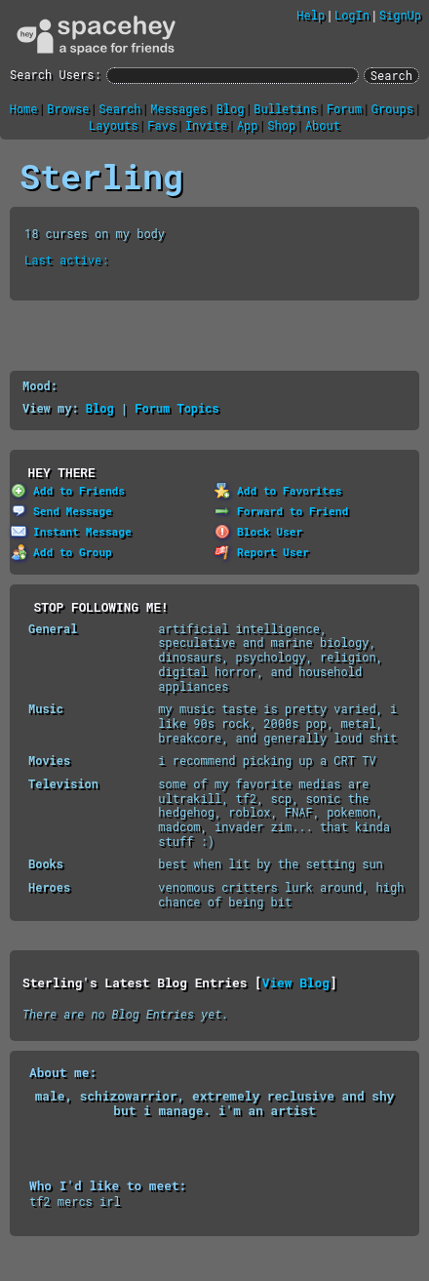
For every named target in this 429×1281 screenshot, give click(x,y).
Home (24, 108)
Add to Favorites (277, 490)
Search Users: (55, 74)
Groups (392, 108)
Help (310, 14)
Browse (68, 108)
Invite (206, 125)
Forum (344, 108)
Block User (258, 531)
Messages (178, 108)
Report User (261, 551)
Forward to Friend (281, 510)
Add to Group (61, 551)
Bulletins (285, 108)
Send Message (61, 510)
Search (391, 75)
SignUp (400, 14)
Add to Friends (68, 490)
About (322, 125)
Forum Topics (176, 408)
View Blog (296, 982)
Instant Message (71, 531)
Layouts (113, 125)
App (247, 125)
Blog (230, 108)
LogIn (352, 14)
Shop (281, 125)
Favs (161, 125)
